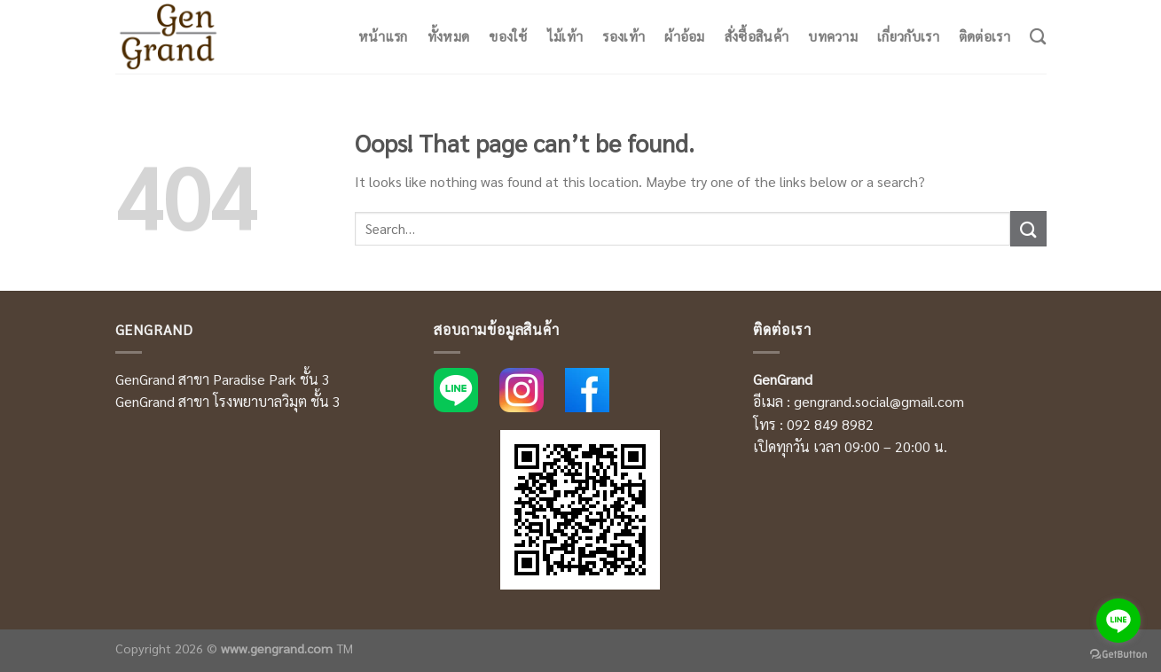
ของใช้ (508, 36)
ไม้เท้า (565, 36)
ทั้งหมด (449, 36)
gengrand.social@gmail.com (879, 401)
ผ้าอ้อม (684, 36)
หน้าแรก (383, 36)
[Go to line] (1118, 620)
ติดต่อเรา (984, 36)
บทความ (833, 36)
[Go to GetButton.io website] (1118, 654)
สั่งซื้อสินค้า (756, 36)
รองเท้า (623, 36)
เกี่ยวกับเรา (908, 36)
